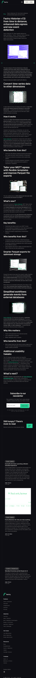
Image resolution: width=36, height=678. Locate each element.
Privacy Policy (7, 669)
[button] (21, 2)
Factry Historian (7, 139)
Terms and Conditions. (20, 411)
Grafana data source (13, 362)
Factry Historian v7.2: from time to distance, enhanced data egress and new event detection (17, 14)
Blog (4, 14)
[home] (5, 2)
